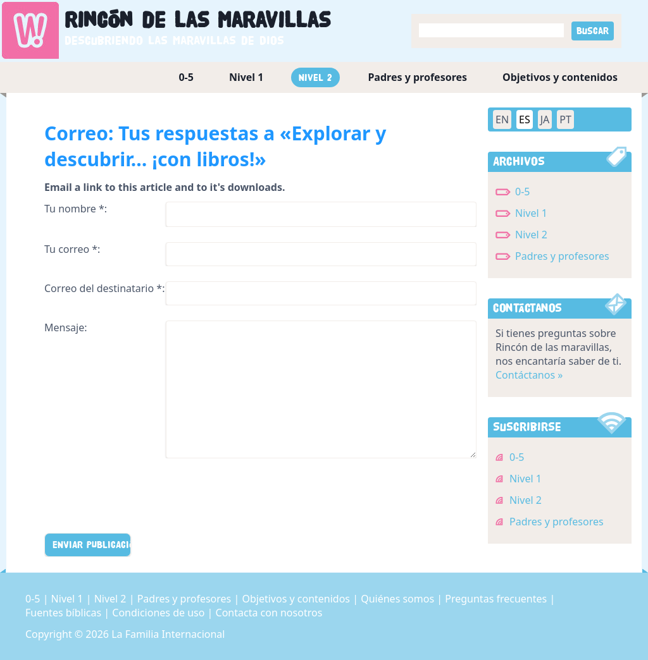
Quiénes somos (399, 599)
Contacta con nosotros (269, 613)
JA (545, 119)
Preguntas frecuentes (497, 599)
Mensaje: (65, 327)
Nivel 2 (315, 77)
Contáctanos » (529, 375)
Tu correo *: (72, 249)
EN (502, 119)
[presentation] (140, 498)
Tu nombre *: (75, 209)
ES (524, 119)
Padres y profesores (417, 77)
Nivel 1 (246, 77)
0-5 (185, 77)
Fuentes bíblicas (64, 613)
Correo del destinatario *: (104, 288)
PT (565, 119)
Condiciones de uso (159, 613)
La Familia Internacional (168, 634)
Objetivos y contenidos (560, 77)
